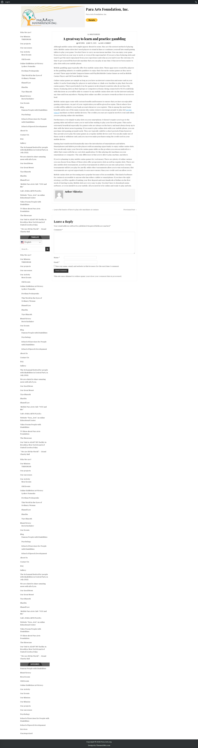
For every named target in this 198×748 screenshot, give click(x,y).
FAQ (21, 139)
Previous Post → (130, 210)
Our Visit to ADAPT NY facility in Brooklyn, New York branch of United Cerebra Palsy (33, 222)
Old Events (25, 59)
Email (57, 262)
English (26, 242)
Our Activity (25, 52)
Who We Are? (25, 32)
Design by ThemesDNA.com (99, 745)
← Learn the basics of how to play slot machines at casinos (75, 210)
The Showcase (26, 215)
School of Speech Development (34, 126)
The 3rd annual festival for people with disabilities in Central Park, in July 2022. (34, 150)
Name (57, 258)
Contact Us (24, 135)
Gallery (23, 143)
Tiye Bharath (26, 92)
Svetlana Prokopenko (30, 71)
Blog (22, 107)
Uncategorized (95, 34)
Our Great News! (27, 168)
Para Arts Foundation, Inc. (96, 14)
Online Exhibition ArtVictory (31, 63)
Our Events (24, 103)
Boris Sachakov (27, 99)
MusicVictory (25, 96)
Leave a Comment (105, 43)
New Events (26, 55)
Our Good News (26, 163)
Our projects (25, 44)
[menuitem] (2, 2)
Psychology (26, 115)
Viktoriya (81, 43)
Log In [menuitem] (7, 2)
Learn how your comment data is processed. (104, 276)
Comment (58, 230)
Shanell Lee (26, 83)
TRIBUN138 (26, 39)
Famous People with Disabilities (34, 110)
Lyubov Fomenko (28, 66)
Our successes (26, 48)
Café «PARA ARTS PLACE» (30, 191)
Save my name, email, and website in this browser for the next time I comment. (87, 266)
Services (23, 729)
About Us (24, 131)
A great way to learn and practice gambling (94, 39)
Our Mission (25, 37)
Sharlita (24, 87)
